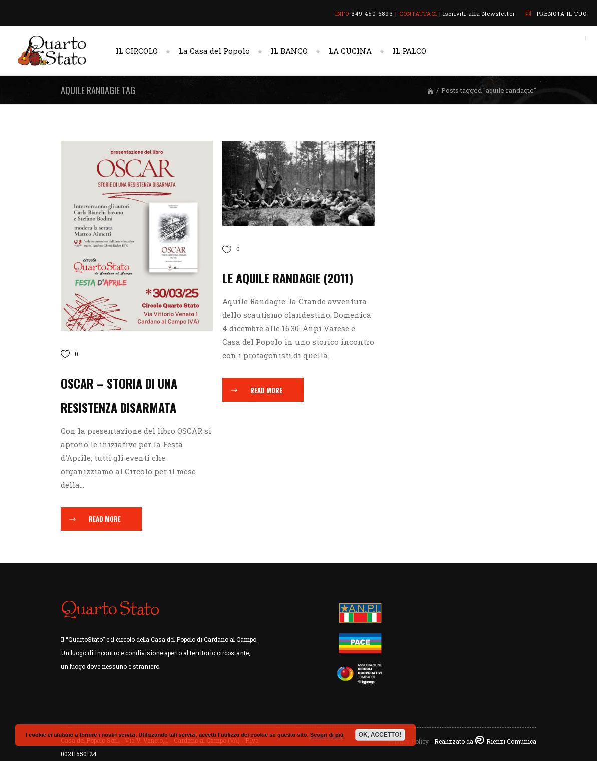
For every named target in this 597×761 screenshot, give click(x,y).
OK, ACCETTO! (380, 734)
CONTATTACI (418, 13)
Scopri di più (327, 735)
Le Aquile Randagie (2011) (287, 278)
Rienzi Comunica (511, 741)
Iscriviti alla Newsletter (479, 13)
